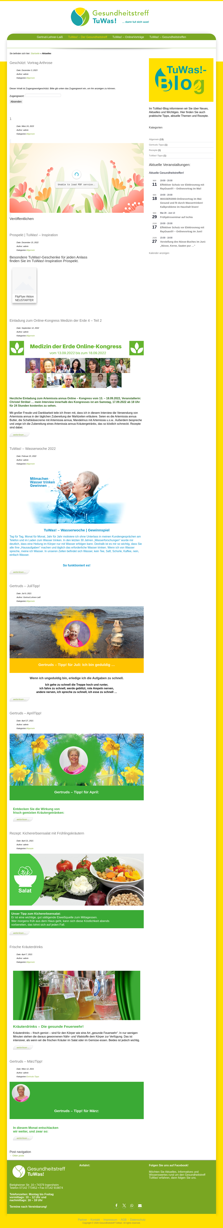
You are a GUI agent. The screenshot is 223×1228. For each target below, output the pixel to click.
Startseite (35, 53)
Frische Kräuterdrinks (26, 947)
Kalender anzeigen (159, 253)
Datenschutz (138, 1219)
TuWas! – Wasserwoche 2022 (33, 449)
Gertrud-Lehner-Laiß (50, 37)
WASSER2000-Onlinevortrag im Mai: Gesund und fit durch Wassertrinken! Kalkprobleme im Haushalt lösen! (181, 202)
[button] (116, 1205)
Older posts (17, 1155)
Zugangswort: (35, 95)
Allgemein (30, 78)
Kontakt (95, 1219)
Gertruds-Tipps (32, 1077)
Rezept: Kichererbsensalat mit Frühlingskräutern (47, 833)
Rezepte (29, 848)
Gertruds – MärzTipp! (26, 1061)
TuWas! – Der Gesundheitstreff (87, 37)
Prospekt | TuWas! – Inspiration (34, 235)
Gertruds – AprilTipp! (25, 713)
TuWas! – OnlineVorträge (128, 37)
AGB (124, 1219)
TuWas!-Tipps (156, 155)
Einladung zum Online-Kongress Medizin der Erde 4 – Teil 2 (56, 320)
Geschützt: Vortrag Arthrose (31, 63)
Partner (82, 1219)
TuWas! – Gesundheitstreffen (167, 37)
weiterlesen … (19, 434)
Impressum (110, 1219)
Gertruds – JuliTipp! (25, 586)
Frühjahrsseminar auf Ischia (176, 217)
